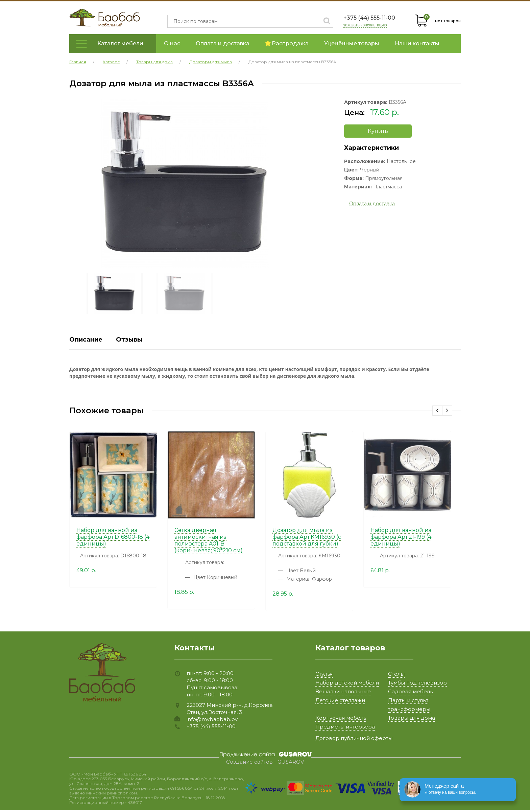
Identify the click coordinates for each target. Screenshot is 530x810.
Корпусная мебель (340, 718)
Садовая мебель (410, 691)
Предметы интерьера (345, 726)
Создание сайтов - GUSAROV (265, 762)
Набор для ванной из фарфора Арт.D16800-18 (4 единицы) (112, 537)
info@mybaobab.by (212, 719)
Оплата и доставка (222, 43)
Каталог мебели (120, 43)
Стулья (324, 674)
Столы (396, 674)
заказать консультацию (365, 25)
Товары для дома (411, 718)
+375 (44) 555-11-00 (369, 18)
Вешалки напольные (343, 691)
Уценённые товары (351, 43)
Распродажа (287, 43)
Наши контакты (417, 43)
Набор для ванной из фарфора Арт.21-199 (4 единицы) (400, 537)
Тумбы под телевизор (417, 682)
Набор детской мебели (347, 682)
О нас (172, 43)
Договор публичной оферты (353, 738)
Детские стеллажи (340, 700)
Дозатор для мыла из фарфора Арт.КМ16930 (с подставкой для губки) (306, 537)
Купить (378, 131)
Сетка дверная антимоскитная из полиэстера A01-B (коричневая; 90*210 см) (208, 540)
